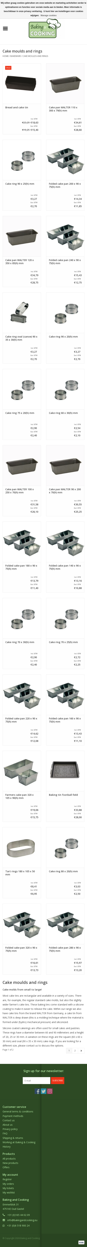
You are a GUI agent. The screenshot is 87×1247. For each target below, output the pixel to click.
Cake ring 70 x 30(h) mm (19, 642)
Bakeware (15, 56)
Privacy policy (10, 1129)
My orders (8, 1183)
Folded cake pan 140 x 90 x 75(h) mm (65, 567)
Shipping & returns (13, 1138)
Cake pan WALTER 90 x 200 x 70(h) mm (65, 491)
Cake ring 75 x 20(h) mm (19, 413)
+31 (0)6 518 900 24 (18, 1225)
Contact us (9, 1120)
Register (7, 1179)
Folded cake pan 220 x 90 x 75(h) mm (21, 720)
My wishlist (9, 1192)
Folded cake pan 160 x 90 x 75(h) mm (65, 720)
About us (8, 1124)
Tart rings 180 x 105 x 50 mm (20, 873)
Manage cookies (49, 15)
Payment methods (13, 1116)
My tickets (8, 1188)
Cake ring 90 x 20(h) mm (63, 336)
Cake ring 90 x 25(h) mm (19, 183)
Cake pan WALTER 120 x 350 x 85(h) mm (19, 262)
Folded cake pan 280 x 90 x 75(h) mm (65, 949)
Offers (6, 1167)
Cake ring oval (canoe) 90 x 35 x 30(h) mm (21, 338)
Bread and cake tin (16, 107)
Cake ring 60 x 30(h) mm (63, 413)
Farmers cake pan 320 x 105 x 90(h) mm (19, 796)
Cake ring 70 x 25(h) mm (63, 642)
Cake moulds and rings (35, 56)
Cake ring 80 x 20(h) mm (63, 871)
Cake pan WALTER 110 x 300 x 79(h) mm (63, 109)
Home (6, 56)
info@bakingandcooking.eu (22, 1220)
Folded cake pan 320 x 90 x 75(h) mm (21, 949)
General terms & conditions (18, 1111)
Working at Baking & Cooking (19, 1142)
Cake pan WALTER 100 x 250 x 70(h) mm (19, 491)
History (7, 1146)
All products (9, 1158)
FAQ (5, 1133)
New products (10, 1163)
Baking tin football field (63, 794)
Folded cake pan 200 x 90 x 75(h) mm (65, 185)
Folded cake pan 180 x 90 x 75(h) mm (21, 567)
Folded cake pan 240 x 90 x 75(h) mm (65, 262)
